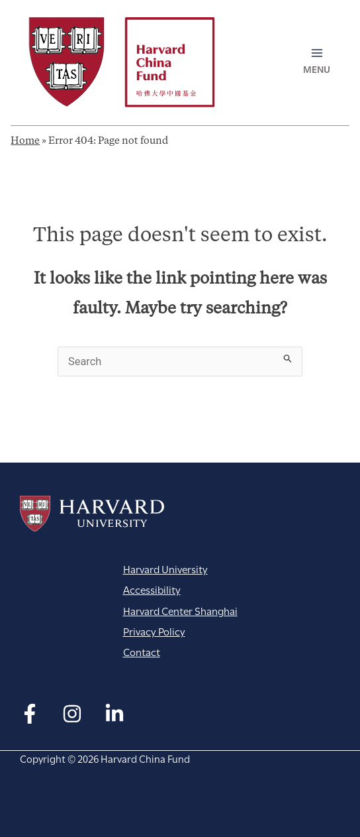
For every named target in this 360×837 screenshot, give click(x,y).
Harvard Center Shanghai (180, 610)
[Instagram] (72, 714)
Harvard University (92, 513)
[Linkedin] (114, 714)
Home (25, 141)
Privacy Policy (154, 631)
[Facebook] (30, 714)
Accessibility (152, 589)
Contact (141, 651)
